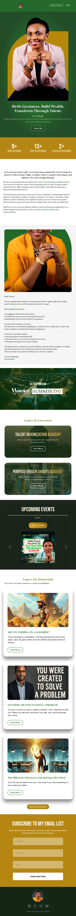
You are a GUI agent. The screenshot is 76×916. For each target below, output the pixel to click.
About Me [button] (38, 128)
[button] (29, 906)
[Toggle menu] (68, 5)
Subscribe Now (38, 876)
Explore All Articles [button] (38, 807)
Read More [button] (16, 650)
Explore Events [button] (38, 525)
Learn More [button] (38, 449)
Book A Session (57, 5)
